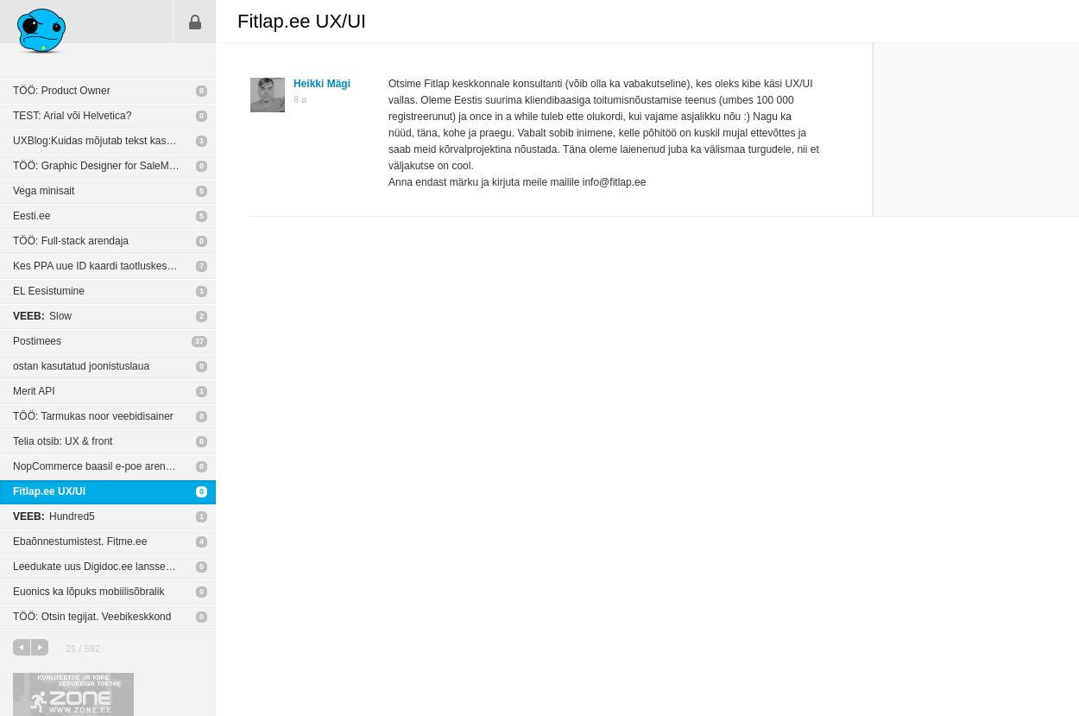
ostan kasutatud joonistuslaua (81, 366)
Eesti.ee (31, 216)
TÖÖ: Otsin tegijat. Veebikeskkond (92, 617)
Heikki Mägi (321, 84)
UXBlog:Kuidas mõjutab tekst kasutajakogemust (114, 141)
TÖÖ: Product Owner (61, 91)
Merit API (34, 391)
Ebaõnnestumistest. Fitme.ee (80, 541)
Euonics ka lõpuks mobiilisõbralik (88, 592)
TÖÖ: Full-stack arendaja (71, 241)
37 (199, 341)
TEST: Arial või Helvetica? (72, 116)
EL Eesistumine (49, 291)
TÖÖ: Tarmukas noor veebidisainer (93, 416)
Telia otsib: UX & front (62, 441)
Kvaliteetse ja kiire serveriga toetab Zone (73, 694)
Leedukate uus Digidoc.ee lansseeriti (97, 567)
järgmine (39, 647)
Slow (42, 316)
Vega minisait (43, 191)
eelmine (21, 647)
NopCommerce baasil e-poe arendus (97, 466)
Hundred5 (54, 516)
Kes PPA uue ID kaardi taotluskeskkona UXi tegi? (114, 266)
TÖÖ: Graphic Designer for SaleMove (99, 166)
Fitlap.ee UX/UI (49, 491)
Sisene (195, 21)
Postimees (37, 341)
